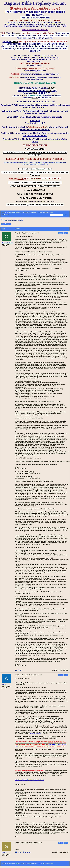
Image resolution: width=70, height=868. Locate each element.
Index (13, 212)
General (18, 212)
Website (27, 852)
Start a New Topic (6, 223)
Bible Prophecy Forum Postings (29, 212)
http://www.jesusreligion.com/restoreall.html (29, 780)
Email (19, 670)
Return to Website (6, 212)
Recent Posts (5, 214)
